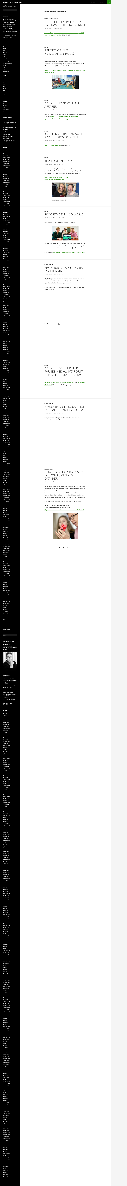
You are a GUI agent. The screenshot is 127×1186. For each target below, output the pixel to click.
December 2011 (6, 392)
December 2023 (6, 199)
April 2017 (5, 301)
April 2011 (5, 408)
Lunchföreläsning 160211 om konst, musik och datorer (64, 475)
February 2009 (6, 463)
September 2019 (6, 263)
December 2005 (6, 544)
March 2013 (5, 368)
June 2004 (5, 582)
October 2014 (6, 358)
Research (5, 101)
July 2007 (5, 504)
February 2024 (6, 195)
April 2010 (5, 434)
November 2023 (6, 201)
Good (4, 78)
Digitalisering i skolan (51, 18)
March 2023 (5, 214)
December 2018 (6, 271)
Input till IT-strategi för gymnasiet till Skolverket (64, 23)
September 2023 (6, 205)
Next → (69, 547)
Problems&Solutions (7, 99)
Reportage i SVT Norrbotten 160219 (59, 52)
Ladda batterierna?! (7, 37)
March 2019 (5, 265)
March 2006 (5, 537)
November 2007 (6, 495)
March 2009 (5, 461)
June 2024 (5, 186)
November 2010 (6, 419)
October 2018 (6, 275)
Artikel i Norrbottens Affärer (61, 104)
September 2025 (6, 165)
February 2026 (6, 157)
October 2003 (6, 599)
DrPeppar (5, 65)
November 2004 (6, 571)
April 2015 (5, 347)
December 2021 (6, 237)
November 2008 (6, 470)
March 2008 (5, 487)
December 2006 (6, 518)
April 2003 (5, 611)
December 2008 (6, 468)
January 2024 (6, 197)
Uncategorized (6, 109)
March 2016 (5, 328)
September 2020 (6, 252)
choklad (4, 54)
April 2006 (5, 535)
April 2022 (5, 231)
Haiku (4, 80)
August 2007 (6, 501)
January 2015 (6, 353)
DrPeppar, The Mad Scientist (13, 2)
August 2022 (6, 225)
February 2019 (6, 267)
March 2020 (5, 258)
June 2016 (5, 322)
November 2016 (6, 311)
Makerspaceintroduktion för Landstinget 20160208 (64, 408)
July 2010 (5, 427)
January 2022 (6, 235)
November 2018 (6, 273)
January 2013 (6, 370)
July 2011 (5, 402)
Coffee (4, 56)
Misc (4, 86)
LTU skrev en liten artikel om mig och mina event (58, 382)
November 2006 (6, 520)
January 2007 (6, 516)
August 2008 (6, 476)
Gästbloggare (6, 75)
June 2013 (5, 366)
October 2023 (6, 203)
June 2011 (5, 404)
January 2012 (6, 389)
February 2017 (6, 305)
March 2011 (5, 411)
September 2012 (6, 377)
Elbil (4, 67)
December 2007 (6, 493)
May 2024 (5, 189)
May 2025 (5, 172)
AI (3, 46)
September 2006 (6, 525)
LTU (3, 82)
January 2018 (6, 288)
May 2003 (5, 609)
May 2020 (5, 254)
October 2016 (6, 313)
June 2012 (5, 381)
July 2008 (5, 478)
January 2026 (6, 159)
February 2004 (6, 590)
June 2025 (5, 170)
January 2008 (6, 491)
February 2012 (6, 387)
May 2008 (5, 482)
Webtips (5, 111)
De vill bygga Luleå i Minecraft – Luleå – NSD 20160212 (69, 252)
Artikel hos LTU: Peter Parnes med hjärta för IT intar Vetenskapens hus (63, 371)
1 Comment (57, 57)
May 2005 (5, 559)
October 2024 (6, 180)
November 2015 (6, 337)
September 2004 (6, 575)
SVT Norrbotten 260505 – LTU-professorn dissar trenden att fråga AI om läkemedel (10, 21)
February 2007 (6, 514)
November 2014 (6, 356)
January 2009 (6, 466)
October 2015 (6, 339)
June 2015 (5, 343)
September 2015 (6, 341)
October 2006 (6, 523)
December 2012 (6, 372)
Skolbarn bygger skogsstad (52, 145)
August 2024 (6, 184)
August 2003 (6, 603)
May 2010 (5, 432)
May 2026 (5, 151)
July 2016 (5, 320)
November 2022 (6, 222)
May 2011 (5, 406)
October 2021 (6, 241)
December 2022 (6, 220)
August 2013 (6, 364)
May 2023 (5, 210)
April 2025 (5, 174)
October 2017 (6, 294)
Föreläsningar (48, 264)
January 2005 (6, 567)
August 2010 (6, 425)
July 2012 (5, 379)
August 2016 (6, 318)
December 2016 (6, 309)
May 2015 (5, 345)
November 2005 (6, 546)
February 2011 (6, 413)
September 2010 (6, 423)
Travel (4, 107)
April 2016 (5, 326)
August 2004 (6, 578)
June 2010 (5, 430)
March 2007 (5, 512)
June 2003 (5, 607)
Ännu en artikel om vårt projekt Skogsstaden (63, 135)
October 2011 (6, 396)
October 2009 (6, 446)
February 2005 (6, 565)
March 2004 (5, 588)
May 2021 (5, 246)
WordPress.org (6, 629)
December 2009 (6, 442)
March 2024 (5, 193)
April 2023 (5, 212)
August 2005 (6, 552)
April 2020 (5, 256)
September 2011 (6, 398)
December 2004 (6, 569)
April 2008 (5, 485)
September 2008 (6, 474)
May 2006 (5, 533)
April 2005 (5, 561)
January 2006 (6, 542)
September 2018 (6, 277)
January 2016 (6, 332)
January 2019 (6, 269)
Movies (4, 88)
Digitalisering (6, 61)
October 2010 (6, 421)
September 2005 (6, 550)
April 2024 (5, 191)
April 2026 (5, 153)
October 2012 (6, 375)
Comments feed (6, 627)
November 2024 (6, 178)
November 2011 (6, 394)
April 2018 (5, 284)
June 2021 (5, 244)
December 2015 (6, 334)
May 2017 (5, 298)
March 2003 (5, 613)
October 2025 (6, 163)
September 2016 (6, 315)
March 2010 (5, 436)
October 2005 (6, 548)
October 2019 (6, 260)
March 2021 (5, 250)
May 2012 (5, 383)
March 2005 (5, 563)
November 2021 (6, 239)
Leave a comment (59, 28)
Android (5, 48)
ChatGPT (5, 52)
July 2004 (5, 580)
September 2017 (6, 296)
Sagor (4, 103)
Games (4, 73)
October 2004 (6, 573)
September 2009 (6, 449)
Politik (4, 94)
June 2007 (5, 506)
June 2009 (5, 455)
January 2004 (6, 592)
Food (4, 69)
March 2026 (5, 155)
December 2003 (6, 594)
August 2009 (6, 451)
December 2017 (6, 290)
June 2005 (5, 556)
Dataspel (5, 59)
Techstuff (5, 105)
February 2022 (6, 233)
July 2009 (5, 453)
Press (46, 47)
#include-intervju (58, 161)
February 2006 (6, 540)
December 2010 (6, 417)
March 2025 (5, 176)
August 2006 (6, 527)
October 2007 (6, 497)
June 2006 (5, 531)
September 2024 (6, 182)
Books (4, 50)
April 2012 (5, 385)
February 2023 (6, 216)
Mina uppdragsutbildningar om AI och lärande (9, 122)
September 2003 (6, 601)
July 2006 (5, 529)
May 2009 (5, 457)
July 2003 (5, 605)
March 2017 (5, 303)
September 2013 (6, 362)
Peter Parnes (100, 2)
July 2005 (5, 554)
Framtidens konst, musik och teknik (63, 269)
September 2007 (6, 499)
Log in (4, 622)
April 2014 (5, 360)
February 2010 (6, 438)
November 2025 (6, 161)
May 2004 (5, 584)
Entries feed (5, 625)
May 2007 (5, 508)
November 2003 (6, 597)
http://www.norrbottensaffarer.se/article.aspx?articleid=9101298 (64, 510)
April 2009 (5, 459)
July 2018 (5, 279)
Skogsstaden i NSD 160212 (63, 214)
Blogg (93, 2)
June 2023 (5, 208)
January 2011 (6, 415)
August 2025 (6, 167)
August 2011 (6, 400)
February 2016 (6, 330)
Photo (4, 92)
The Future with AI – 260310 (9, 35)
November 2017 (6, 292)
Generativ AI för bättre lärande (10, 142)
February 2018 (6, 286)
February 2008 (6, 489)
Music (4, 90)
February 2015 (6, 351)
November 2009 (6, 444)
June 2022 (5, 227)
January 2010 (6, 440)
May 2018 (5, 282)
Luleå (4, 84)
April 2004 (5, 586)
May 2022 (5, 229)
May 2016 (5, 324)
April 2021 (5, 248)
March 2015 (5, 349)
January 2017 (6, 307)
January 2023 (6, 218)
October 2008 (6, 472)
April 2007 (5, 510)
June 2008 (5, 480)
